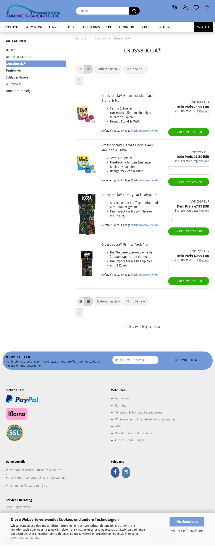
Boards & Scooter (19, 57)
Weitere (165, 27)
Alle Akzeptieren (187, 522)
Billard (10, 50)
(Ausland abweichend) (144, 130)
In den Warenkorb (188, 132)
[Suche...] (134, 11)
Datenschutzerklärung (25, 537)
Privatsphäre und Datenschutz (136, 433)
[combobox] (108, 69)
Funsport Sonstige (19, 91)
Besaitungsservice (18, 507)
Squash (12, 27)
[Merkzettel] (196, 7)
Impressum (123, 398)
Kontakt (120, 405)
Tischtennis (90, 27)
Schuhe (146, 27)
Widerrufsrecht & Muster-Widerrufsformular (145, 419)
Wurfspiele (13, 84)
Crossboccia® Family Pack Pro (124, 244)
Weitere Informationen (187, 531)
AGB (118, 426)
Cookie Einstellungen (129, 440)
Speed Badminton (120, 27)
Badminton (33, 27)
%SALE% (203, 27)
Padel (70, 27)
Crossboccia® (16, 64)
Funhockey (13, 70)
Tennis (54, 27)
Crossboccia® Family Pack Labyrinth (129, 195)
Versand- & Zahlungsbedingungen (138, 412)
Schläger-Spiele (17, 77)
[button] (174, 7)
